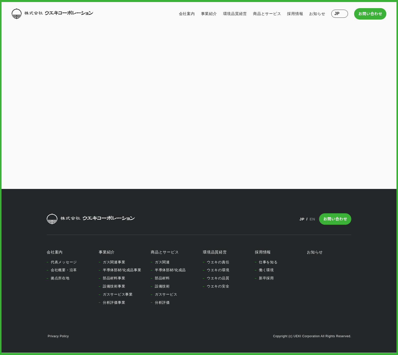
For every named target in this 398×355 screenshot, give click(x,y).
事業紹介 (209, 13)
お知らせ (317, 13)
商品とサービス (267, 13)
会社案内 (187, 13)
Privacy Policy (58, 336)
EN (312, 219)
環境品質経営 (235, 13)
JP (301, 219)
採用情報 (295, 13)
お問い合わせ (370, 14)
